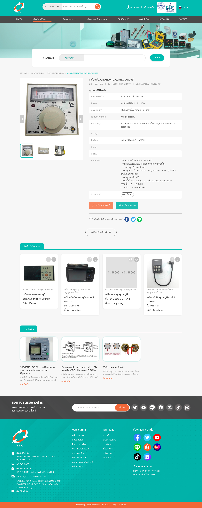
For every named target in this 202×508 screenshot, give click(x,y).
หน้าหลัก (19, 19)
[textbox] (50, 7)
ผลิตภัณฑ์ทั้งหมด (41, 19)
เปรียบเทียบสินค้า (101, 205)
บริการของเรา (68, 19)
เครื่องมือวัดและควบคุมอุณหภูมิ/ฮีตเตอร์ (82, 73)
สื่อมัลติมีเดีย (123, 19)
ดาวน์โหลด (144, 19)
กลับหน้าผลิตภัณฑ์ (101, 232)
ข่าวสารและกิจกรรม (96, 19)
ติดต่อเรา (183, 19)
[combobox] (52, 6)
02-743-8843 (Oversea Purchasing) (35, 472)
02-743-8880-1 (23, 468)
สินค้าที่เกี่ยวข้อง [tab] (32, 246)
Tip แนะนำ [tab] (29, 329)
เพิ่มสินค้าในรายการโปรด (103, 219)
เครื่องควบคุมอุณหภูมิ (55, 73)
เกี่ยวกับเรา (164, 19)
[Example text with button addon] (78, 7)
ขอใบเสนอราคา (127, 205)
